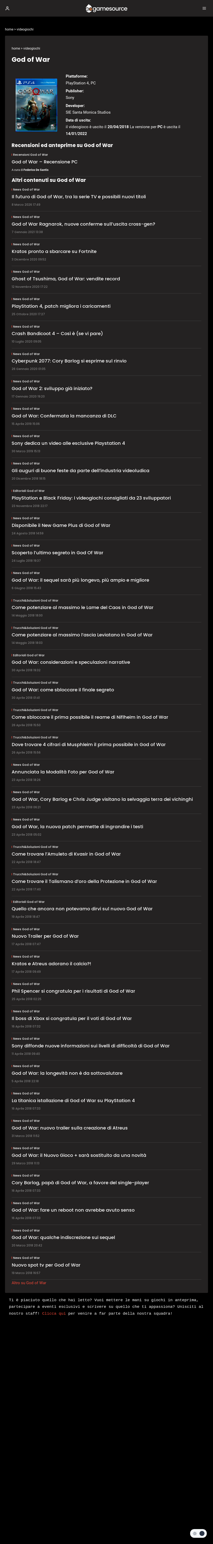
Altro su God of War (29, 1282)
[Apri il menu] (204, 8)
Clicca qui (54, 1313)
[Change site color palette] (198, 1533)
